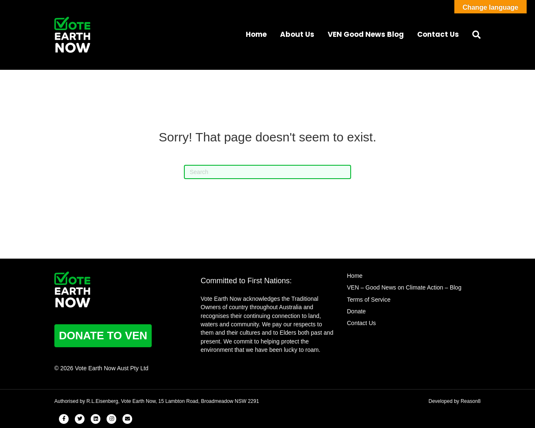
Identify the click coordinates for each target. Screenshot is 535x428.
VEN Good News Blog (366, 34)
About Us (297, 34)
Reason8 (471, 401)
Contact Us (438, 34)
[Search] (473, 34)
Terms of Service (368, 299)
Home (256, 34)
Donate (356, 311)
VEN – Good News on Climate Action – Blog (404, 287)
